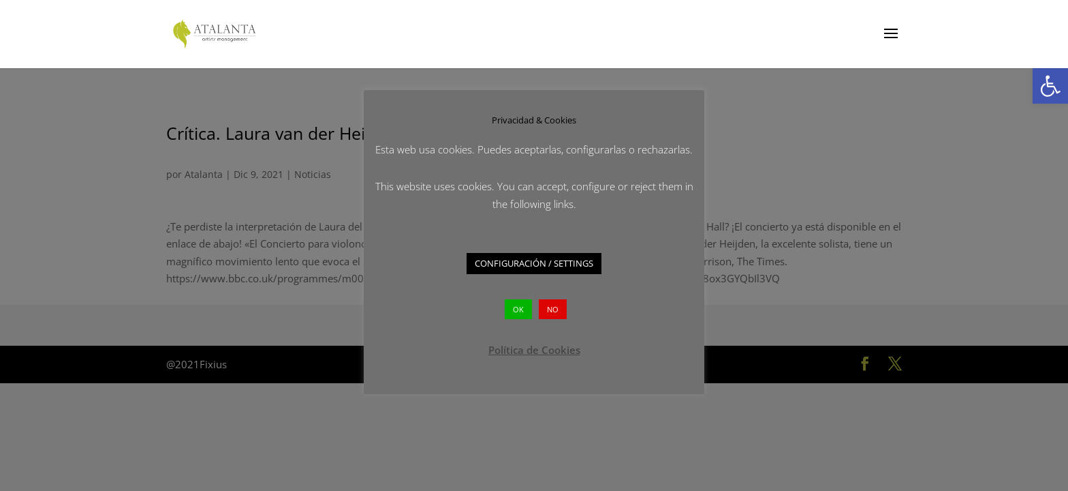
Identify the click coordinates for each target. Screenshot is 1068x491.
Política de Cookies (534, 350)
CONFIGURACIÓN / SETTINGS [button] (534, 263)
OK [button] (518, 309)
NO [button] (553, 309)
